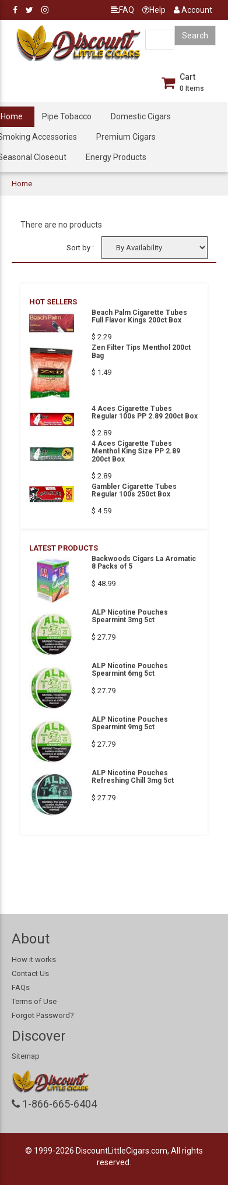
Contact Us (30, 973)
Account (193, 10)
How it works (34, 959)
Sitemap (26, 1056)
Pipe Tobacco (67, 116)
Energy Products (116, 157)
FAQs (21, 987)
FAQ (122, 10)
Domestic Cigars (141, 116)
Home (22, 183)
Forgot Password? (43, 1015)
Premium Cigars (126, 136)
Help (154, 10)
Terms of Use (34, 1001)
